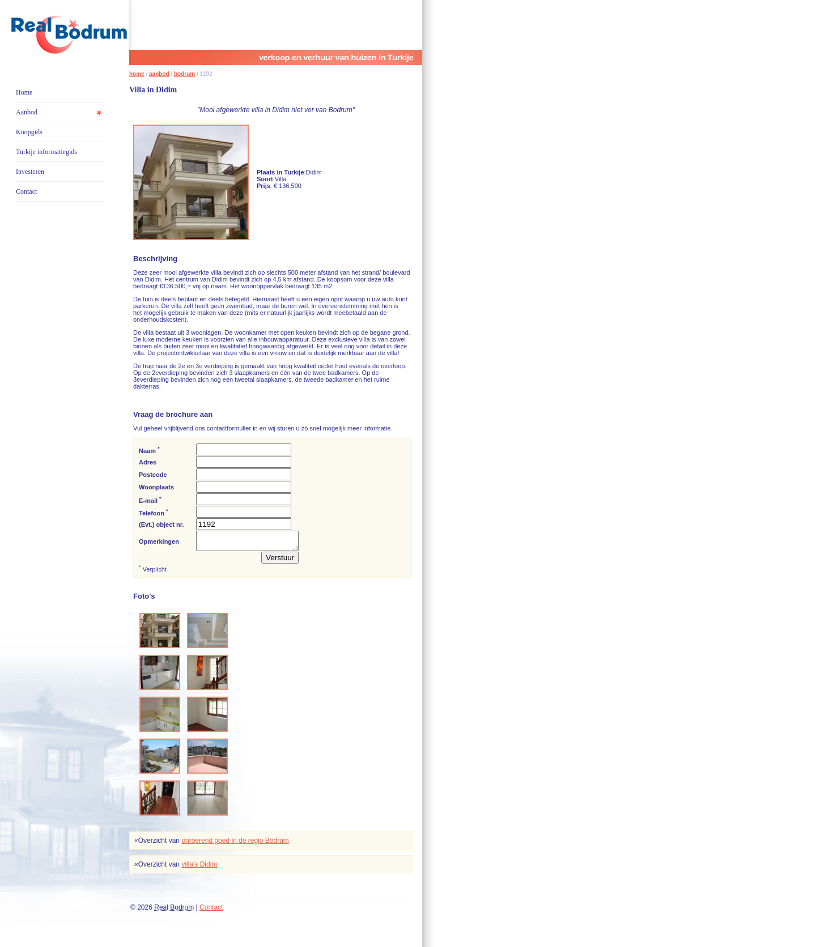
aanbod (159, 74)
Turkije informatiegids (46, 152)
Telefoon (153, 512)
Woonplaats (156, 487)
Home (24, 92)
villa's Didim (199, 868)
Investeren (30, 172)
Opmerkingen (159, 543)
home (136, 74)
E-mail (150, 500)
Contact (26, 191)
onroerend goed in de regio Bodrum (234, 844)
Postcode (153, 474)
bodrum (184, 74)
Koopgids (29, 132)
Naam (149, 450)
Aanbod (26, 112)
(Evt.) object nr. (161, 524)
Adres (147, 462)
